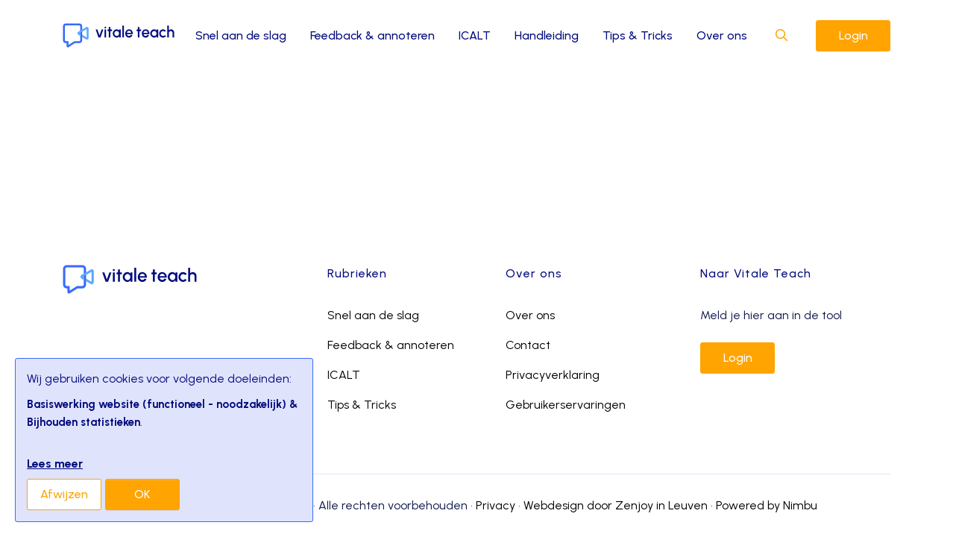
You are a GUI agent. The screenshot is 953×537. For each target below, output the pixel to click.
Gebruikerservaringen (566, 405)
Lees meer (55, 463)
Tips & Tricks (638, 35)
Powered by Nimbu (766, 505)
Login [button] (853, 35)
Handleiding (547, 35)
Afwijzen (64, 494)
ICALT (475, 35)
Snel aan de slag (240, 35)
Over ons (721, 35)
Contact (528, 345)
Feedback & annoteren (372, 35)
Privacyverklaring (553, 375)
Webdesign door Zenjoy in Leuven (615, 505)
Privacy (495, 505)
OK (142, 494)
